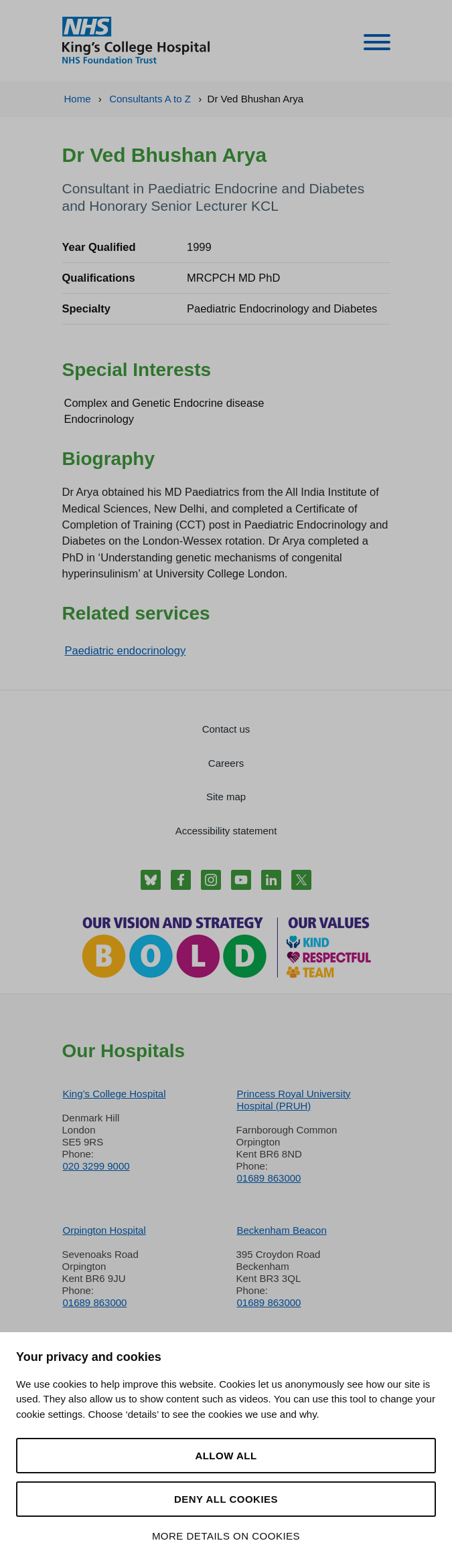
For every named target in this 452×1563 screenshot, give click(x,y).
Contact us (226, 729)
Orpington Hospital (104, 1230)
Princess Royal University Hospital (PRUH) (294, 1099)
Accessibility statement (226, 830)
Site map (226, 796)
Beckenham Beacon (282, 1230)
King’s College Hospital (114, 1093)
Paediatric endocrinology (125, 650)
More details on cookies (226, 1536)
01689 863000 (269, 1178)
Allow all (225, 1455)
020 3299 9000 (96, 1166)
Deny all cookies (226, 1499)
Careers (226, 763)
